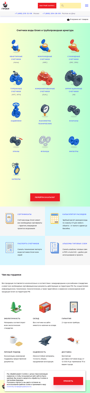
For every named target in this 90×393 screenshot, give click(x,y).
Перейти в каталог (45, 197)
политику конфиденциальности (19, 386)
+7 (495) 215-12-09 (23, 14)
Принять (68, 381)
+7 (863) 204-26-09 (52, 14)
